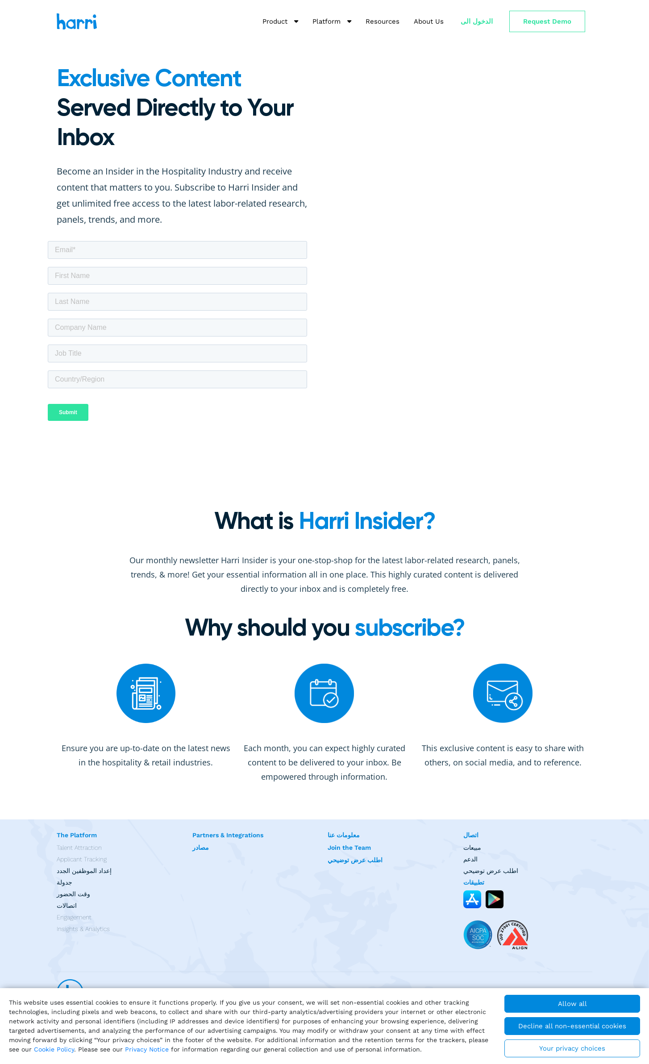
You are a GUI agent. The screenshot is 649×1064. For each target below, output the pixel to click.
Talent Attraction (79, 847)
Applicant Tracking (82, 859)
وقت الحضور (73, 894)
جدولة (64, 882)
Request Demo (547, 21)
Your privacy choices (572, 1048)
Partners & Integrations (227, 835)
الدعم (470, 859)
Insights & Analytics (83, 928)
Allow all (572, 1004)
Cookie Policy (54, 1049)
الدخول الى (477, 21)
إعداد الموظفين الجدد (84, 870)
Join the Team (349, 847)
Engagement (74, 917)
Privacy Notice (147, 1049)
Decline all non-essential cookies (572, 1026)
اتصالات (67, 905)
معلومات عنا (344, 835)
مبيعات (472, 847)
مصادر (200, 847)
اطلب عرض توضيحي (355, 860)
